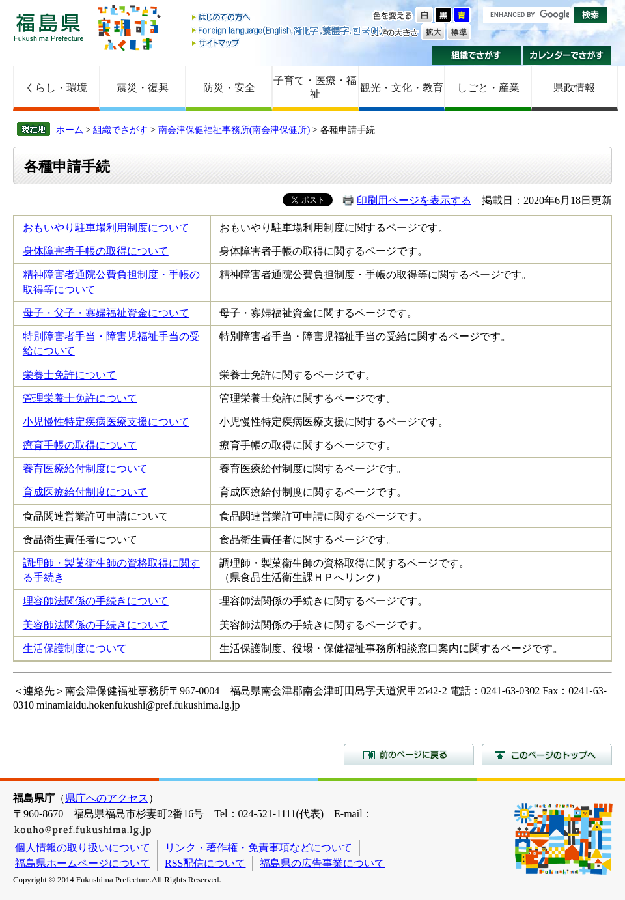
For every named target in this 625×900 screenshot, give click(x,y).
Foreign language (288, 30)
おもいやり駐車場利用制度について (106, 227)
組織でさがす (476, 55)
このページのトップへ (547, 754)
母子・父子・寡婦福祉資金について (106, 312)
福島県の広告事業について (322, 863)
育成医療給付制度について (85, 492)
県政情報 (574, 87)
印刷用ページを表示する (414, 200)
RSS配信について (205, 863)
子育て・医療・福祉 (315, 87)
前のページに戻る (409, 754)
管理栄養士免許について (80, 398)
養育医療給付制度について (85, 468)
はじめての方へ (288, 18)
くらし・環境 (56, 87)
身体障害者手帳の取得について (96, 251)
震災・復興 (143, 87)
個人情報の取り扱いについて (82, 847)
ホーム (69, 129)
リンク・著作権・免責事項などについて (258, 847)
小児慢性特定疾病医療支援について (106, 421)
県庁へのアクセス (106, 798)
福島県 (49, 27)
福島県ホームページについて (82, 863)
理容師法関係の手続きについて (96, 600)
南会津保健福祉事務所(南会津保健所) (234, 129)
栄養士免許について (70, 374)
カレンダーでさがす (567, 55)
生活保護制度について (75, 648)
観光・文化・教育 (401, 87)
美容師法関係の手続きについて (96, 624)
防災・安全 (229, 87)
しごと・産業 (488, 87)
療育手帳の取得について (80, 445)
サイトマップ (288, 42)
